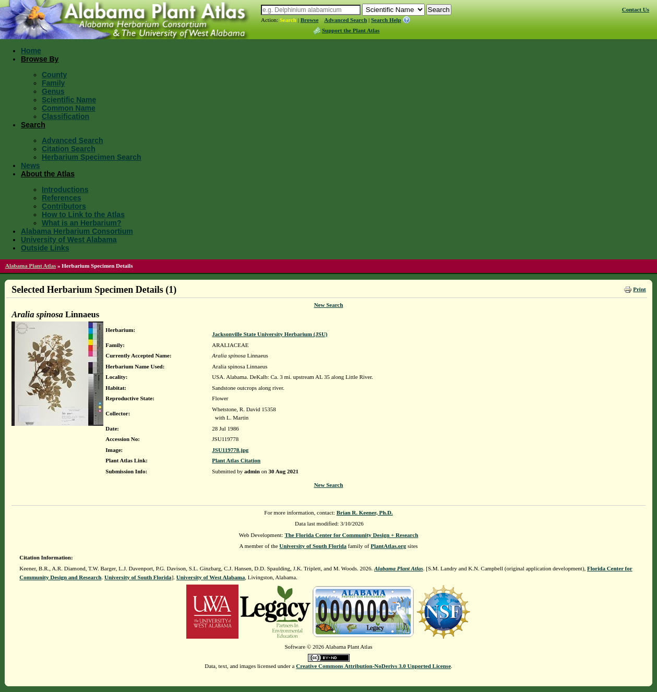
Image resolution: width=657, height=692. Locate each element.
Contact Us (635, 9)
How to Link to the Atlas (83, 214)
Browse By (39, 59)
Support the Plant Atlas (350, 30)
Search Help (386, 20)
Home (31, 50)
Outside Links (45, 248)
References (61, 198)
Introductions (65, 189)
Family (53, 83)
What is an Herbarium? (81, 223)
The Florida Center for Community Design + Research (351, 535)
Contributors (64, 206)
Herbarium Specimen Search (91, 157)
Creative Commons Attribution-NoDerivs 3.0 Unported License (373, 666)
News (30, 165)
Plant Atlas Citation (236, 460)
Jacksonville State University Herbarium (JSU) (269, 334)
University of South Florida (313, 546)
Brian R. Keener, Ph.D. (365, 512)
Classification (65, 116)
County (54, 74)
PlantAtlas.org (388, 546)
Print (639, 289)
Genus (53, 91)
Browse (310, 20)
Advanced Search (345, 20)
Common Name (68, 108)
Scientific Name (69, 100)
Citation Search (68, 149)
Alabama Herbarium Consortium (77, 231)
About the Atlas (48, 174)
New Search (328, 305)
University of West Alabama (69, 239)
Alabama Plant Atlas (30, 266)
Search (288, 20)
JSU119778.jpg (230, 450)
